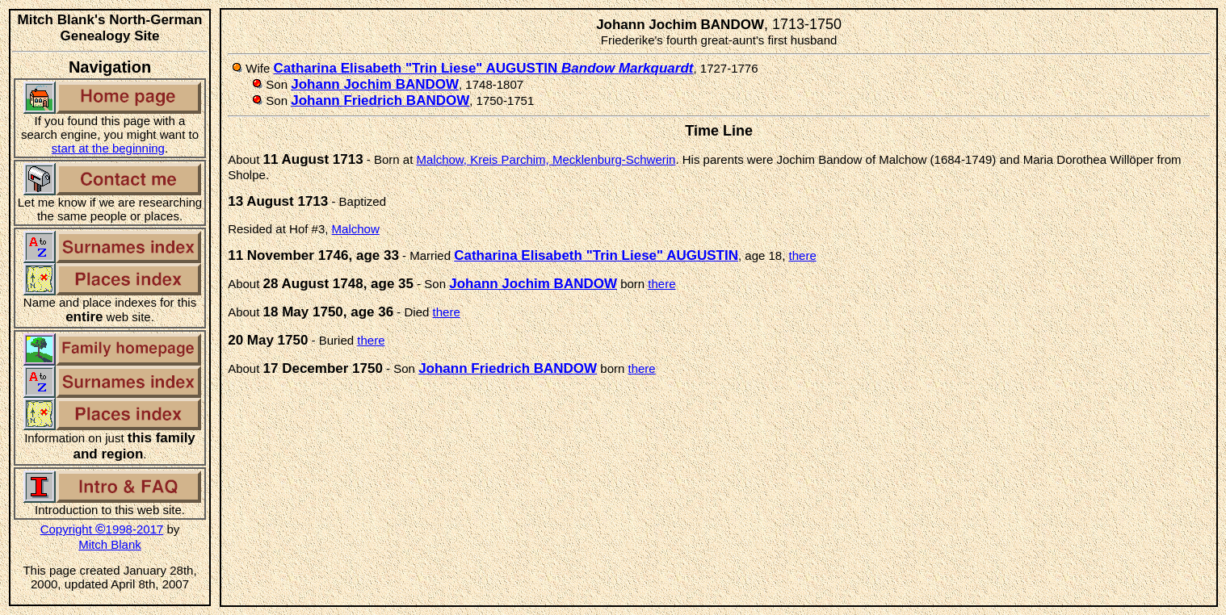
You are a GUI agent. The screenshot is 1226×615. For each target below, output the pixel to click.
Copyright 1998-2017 (102, 529)
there (803, 255)
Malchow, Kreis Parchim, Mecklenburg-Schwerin (546, 159)
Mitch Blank (109, 544)
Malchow (356, 229)
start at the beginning (108, 148)
